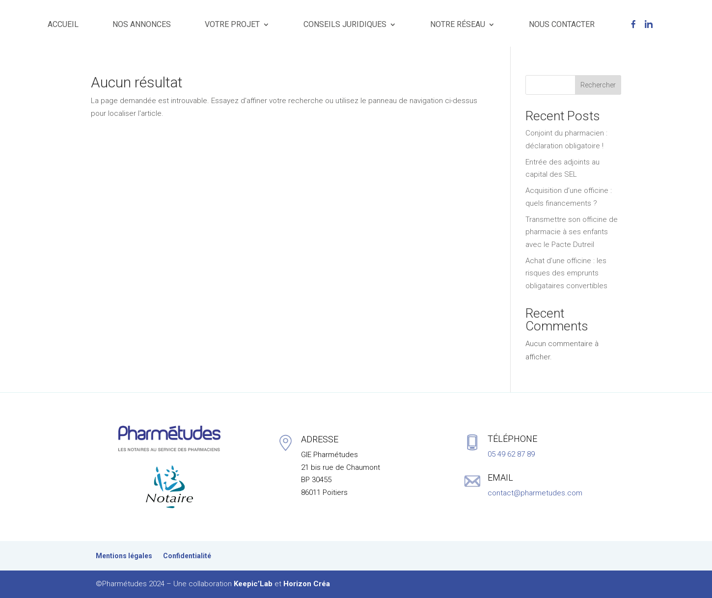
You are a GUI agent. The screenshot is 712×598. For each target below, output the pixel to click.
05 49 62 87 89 (511, 454)
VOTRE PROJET (232, 24)
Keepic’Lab (253, 583)
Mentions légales (124, 556)
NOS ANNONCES (141, 24)
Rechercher (598, 85)
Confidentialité (187, 556)
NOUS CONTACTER (562, 24)
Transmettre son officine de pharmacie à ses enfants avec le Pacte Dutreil (571, 232)
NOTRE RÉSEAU (457, 24)
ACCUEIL (63, 24)
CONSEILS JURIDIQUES (344, 24)
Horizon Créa (306, 583)
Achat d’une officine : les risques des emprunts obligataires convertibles (566, 273)
